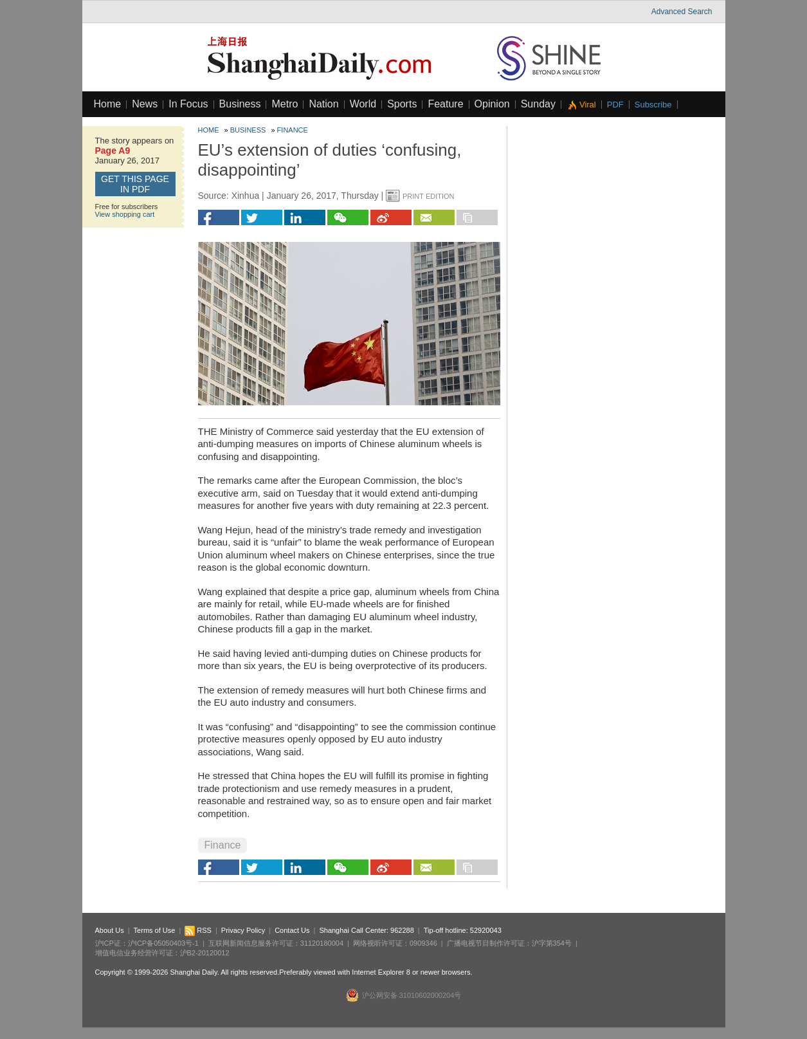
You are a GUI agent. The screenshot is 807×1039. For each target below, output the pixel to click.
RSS (198, 930)
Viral (587, 104)
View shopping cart (125, 214)
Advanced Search (681, 11)
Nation (323, 103)
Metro (284, 103)
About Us (109, 930)
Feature (445, 103)
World (363, 103)
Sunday (538, 103)
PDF (615, 104)
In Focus (188, 103)
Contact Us (292, 930)
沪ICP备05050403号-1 (163, 943)
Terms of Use (155, 930)
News (145, 103)
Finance (292, 130)
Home (108, 103)
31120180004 (321, 943)
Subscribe (653, 104)
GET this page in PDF (135, 184)
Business (240, 103)
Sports (402, 103)
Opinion (492, 103)
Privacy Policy (243, 930)
